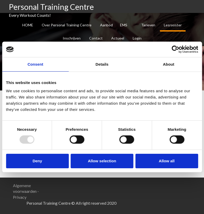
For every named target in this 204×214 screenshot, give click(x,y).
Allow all (167, 161)
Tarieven (148, 25)
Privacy (19, 197)
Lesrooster (173, 25)
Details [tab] (102, 64)
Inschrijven (72, 38)
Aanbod (106, 25)
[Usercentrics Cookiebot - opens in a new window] (175, 49)
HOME (27, 25)
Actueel (117, 38)
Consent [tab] (35, 64)
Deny (37, 161)
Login (137, 38)
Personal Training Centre (51, 6)
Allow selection (102, 161)
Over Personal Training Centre (67, 25)
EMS (123, 25)
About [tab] (168, 64)
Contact (96, 38)
